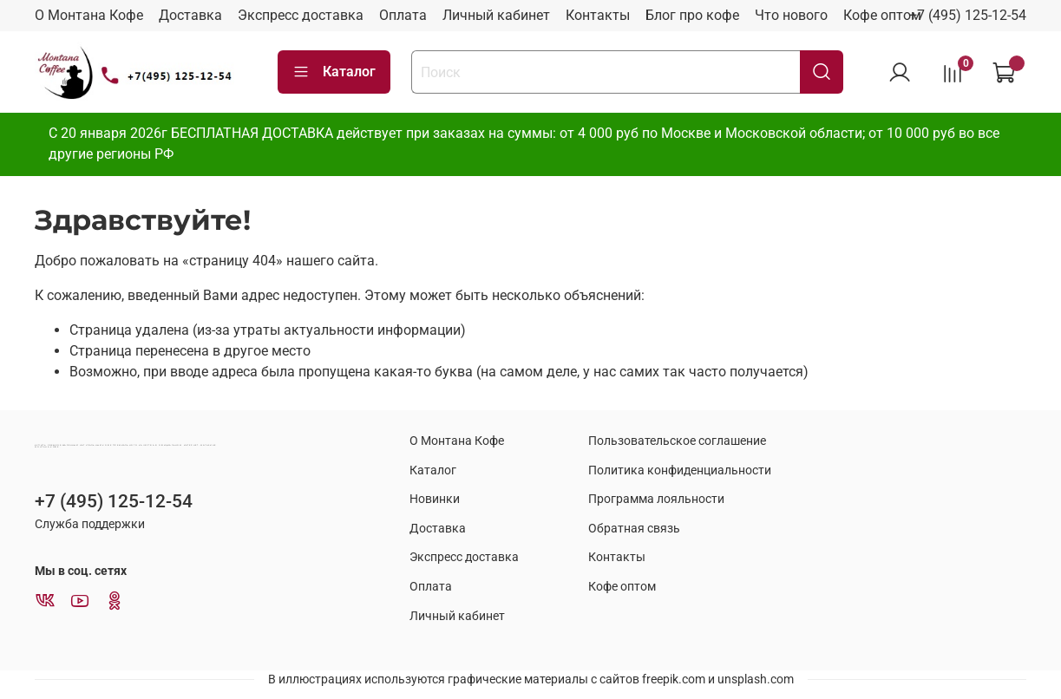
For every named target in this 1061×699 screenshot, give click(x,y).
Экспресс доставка (300, 15)
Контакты (598, 15)
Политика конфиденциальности (679, 470)
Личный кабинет (496, 15)
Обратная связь (634, 528)
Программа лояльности (656, 499)
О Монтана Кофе (89, 15)
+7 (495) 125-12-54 (967, 15)
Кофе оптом (882, 15)
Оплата (403, 15)
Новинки (434, 499)
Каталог (334, 72)
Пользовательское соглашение (677, 441)
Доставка (190, 15)
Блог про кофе (692, 15)
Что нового (791, 15)
